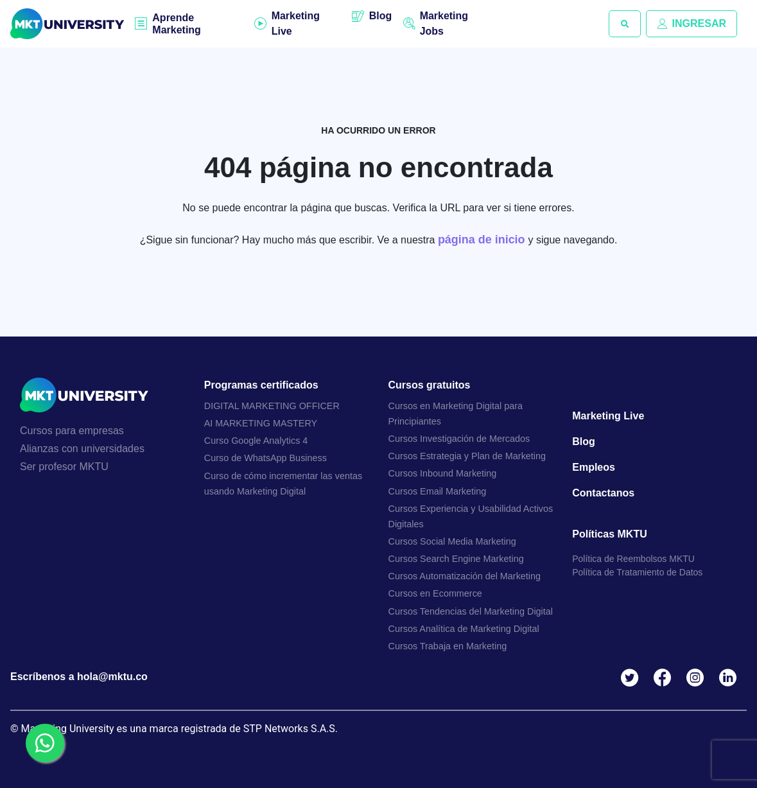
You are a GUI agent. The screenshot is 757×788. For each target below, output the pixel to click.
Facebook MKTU (665, 678)
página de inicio (483, 239)
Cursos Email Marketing (437, 491)
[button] (625, 23)
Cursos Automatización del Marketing (464, 577)
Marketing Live (295, 23)
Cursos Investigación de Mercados (459, 438)
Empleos (593, 467)
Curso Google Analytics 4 (256, 440)
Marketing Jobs (444, 23)
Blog (380, 15)
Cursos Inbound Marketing (442, 474)
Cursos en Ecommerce (435, 594)
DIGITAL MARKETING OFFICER (272, 406)
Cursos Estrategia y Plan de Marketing (467, 456)
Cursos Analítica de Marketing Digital (463, 629)
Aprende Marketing (176, 23)
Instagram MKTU (697, 678)
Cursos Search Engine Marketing (456, 559)
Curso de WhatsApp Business (265, 458)
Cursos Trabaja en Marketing (447, 646)
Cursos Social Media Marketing (452, 541)
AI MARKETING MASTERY (260, 423)
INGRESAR (691, 23)
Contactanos (603, 492)
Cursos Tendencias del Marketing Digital (470, 611)
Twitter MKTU (632, 678)
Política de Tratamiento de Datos (637, 572)
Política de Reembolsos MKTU (633, 559)
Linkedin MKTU (730, 678)
